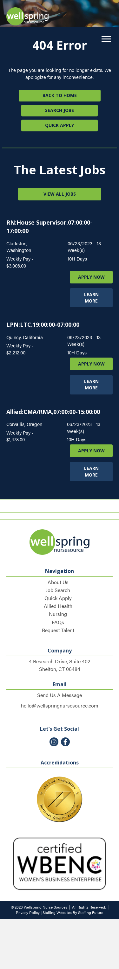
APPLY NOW (91, 277)
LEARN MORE (91, 297)
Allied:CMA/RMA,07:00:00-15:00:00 (53, 411)
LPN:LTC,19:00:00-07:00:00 (42, 324)
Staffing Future (90, 912)
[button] (105, 39)
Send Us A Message (59, 695)
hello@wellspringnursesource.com (59, 705)
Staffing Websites (57, 912)
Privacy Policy (28, 912)
